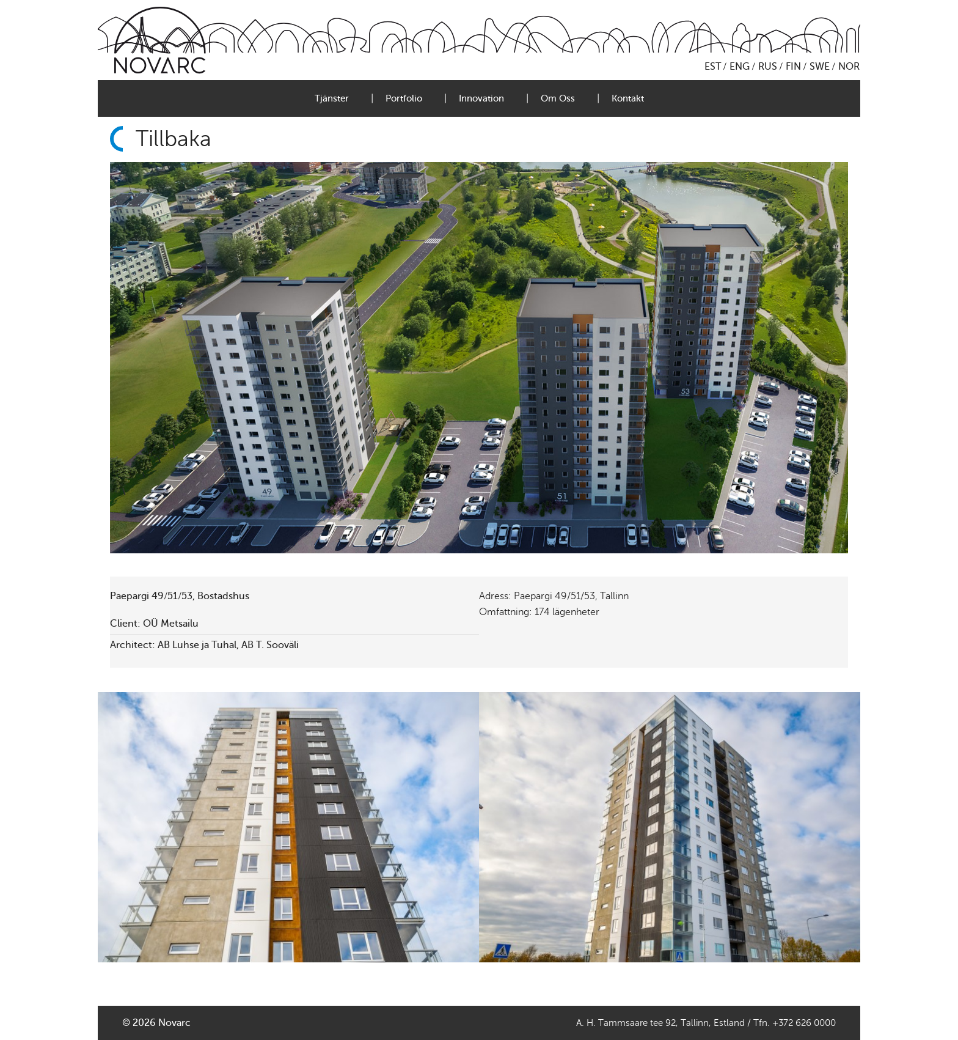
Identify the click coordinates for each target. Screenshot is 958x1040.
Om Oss (558, 98)
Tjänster (332, 98)
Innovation (481, 98)
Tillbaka (173, 139)
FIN (793, 66)
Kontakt (628, 98)
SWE (820, 66)
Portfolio (404, 98)
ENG (739, 66)
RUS (767, 66)
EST (712, 66)
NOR (849, 66)
